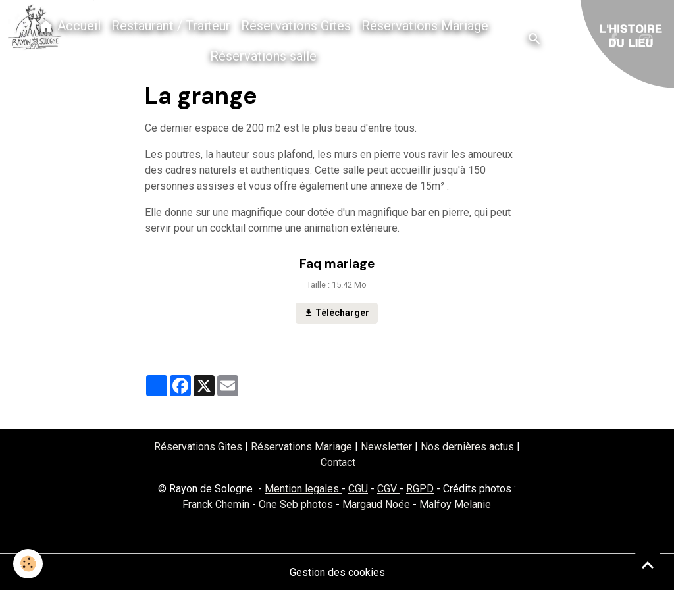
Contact (338, 462)
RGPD (420, 488)
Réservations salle (263, 56)
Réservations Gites (296, 26)
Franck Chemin (215, 504)
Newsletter (388, 446)
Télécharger (336, 313)
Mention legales (303, 488)
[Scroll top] (647, 564)
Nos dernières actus (467, 446)
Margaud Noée (376, 504)
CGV (388, 488)
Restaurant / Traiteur (170, 26)
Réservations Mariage (424, 26)
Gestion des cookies (337, 572)
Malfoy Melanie (455, 504)
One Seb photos (296, 504)
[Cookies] (28, 563)
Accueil (69, 26)
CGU (358, 488)
